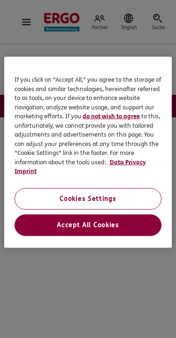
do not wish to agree (111, 116)
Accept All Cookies (88, 225)
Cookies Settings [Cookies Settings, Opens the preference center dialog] (88, 198)
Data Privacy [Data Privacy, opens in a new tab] (127, 162)
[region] (87, 152)
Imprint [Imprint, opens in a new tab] (26, 171)
